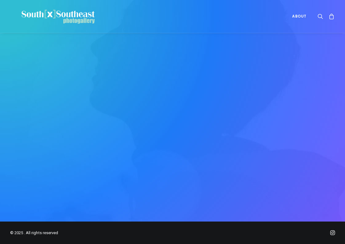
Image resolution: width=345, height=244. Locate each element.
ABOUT (299, 19)
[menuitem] (297, 20)
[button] (322, 20)
